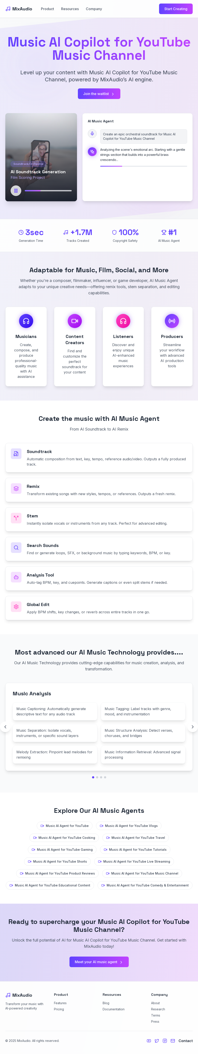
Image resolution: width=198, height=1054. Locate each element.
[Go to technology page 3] (101, 777)
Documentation (114, 1009)
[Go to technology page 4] (105, 777)
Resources (70, 9)
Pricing (59, 1009)
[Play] (16, 190)
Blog (106, 1003)
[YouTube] (149, 1041)
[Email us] (173, 1041)
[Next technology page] (192, 727)
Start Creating (175, 9)
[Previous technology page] (5, 727)
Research (158, 1009)
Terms (155, 1015)
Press (155, 1021)
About (155, 1003)
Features (60, 1003)
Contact (186, 1041)
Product (47, 9)
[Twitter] (157, 1041)
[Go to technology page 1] (93, 777)
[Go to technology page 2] (97, 777)
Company (94, 9)
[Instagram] (165, 1041)
